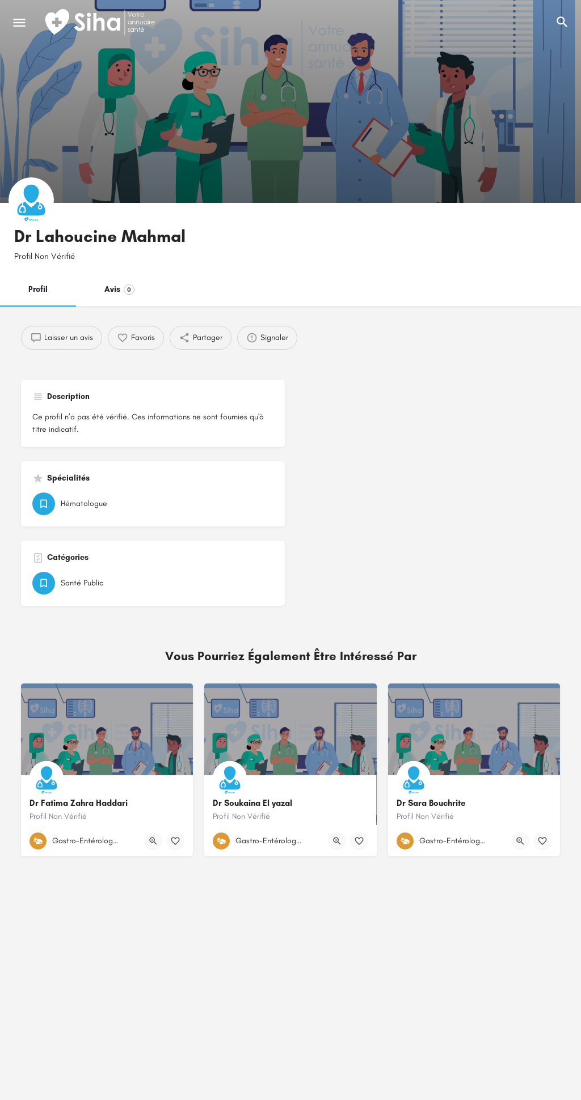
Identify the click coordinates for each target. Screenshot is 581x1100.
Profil (38, 289)
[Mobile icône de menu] (19, 22)
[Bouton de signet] (175, 841)
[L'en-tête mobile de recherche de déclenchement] (562, 22)
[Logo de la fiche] (31, 200)
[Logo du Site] (101, 23)
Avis (119, 289)
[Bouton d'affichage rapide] (153, 841)
